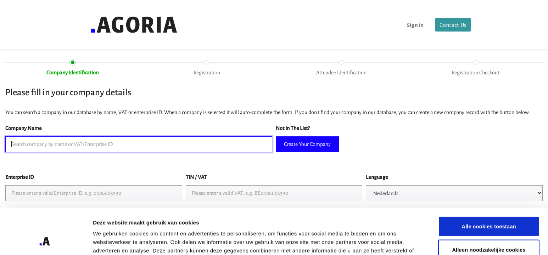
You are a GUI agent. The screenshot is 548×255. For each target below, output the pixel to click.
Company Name (23, 128)
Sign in (414, 24)
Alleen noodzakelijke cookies (489, 209)
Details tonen (383, 241)
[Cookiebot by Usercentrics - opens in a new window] (46, 241)
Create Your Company (307, 144)
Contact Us (452, 24)
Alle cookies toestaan (489, 185)
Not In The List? (292, 128)
